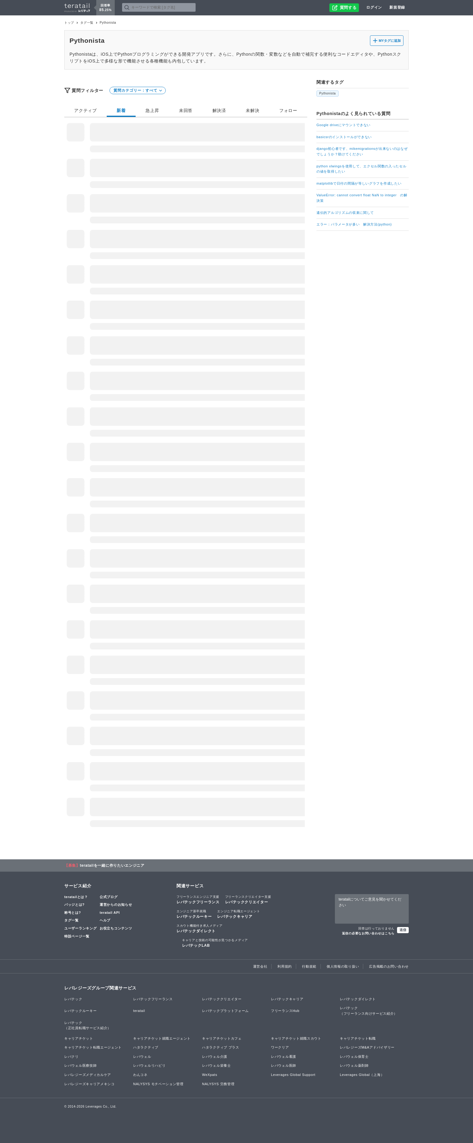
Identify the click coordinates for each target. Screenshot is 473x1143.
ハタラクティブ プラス (220, 1047)
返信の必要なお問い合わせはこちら (368, 933)
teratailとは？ (76, 897)
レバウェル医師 (283, 1065)
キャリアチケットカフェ (222, 1038)
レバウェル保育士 (354, 1056)
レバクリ (71, 1056)
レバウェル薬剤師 (354, 1065)
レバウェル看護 (283, 1056)
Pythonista (327, 93)
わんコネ (140, 1075)
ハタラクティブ (145, 1047)
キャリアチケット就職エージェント (162, 1038)
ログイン (374, 7)
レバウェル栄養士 (216, 1065)
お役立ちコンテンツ (116, 928)
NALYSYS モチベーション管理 (158, 1084)
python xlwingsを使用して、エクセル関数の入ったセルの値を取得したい (361, 169)
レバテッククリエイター (248, 899)
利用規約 (284, 966)
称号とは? (72, 912)
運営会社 (260, 966)
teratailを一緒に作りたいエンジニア (112, 865)
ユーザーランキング (80, 928)
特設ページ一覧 (76, 936)
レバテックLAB (215, 943)
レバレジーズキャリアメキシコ (89, 1084)
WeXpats (209, 1075)
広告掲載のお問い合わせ (389, 966)
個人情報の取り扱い (343, 966)
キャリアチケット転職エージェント (93, 1047)
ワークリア (280, 1047)
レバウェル (142, 1056)
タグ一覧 (86, 22)
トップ (69, 22)
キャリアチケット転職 (358, 1038)
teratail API (110, 912)
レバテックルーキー (194, 914)
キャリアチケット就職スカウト (296, 1038)
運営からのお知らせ (116, 904)
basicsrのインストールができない (344, 137)
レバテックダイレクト (200, 928)
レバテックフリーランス (198, 899)
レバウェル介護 (214, 1056)
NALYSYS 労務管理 (218, 1084)
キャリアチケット (78, 1038)
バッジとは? (74, 904)
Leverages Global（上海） (362, 1075)
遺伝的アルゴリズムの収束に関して (345, 212)
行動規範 (309, 966)
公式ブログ (109, 897)
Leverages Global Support (293, 1075)
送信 (402, 930)
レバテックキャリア (238, 914)
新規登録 (397, 7)
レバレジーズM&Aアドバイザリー (367, 1047)
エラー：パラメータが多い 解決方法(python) (354, 224)
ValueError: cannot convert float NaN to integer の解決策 (361, 197)
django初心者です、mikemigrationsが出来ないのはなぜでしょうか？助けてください (362, 151)
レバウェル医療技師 (80, 1065)
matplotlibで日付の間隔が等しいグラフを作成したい (358, 183)
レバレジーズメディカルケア (87, 1075)
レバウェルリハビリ (149, 1065)
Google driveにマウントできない (343, 125)
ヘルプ (105, 920)
